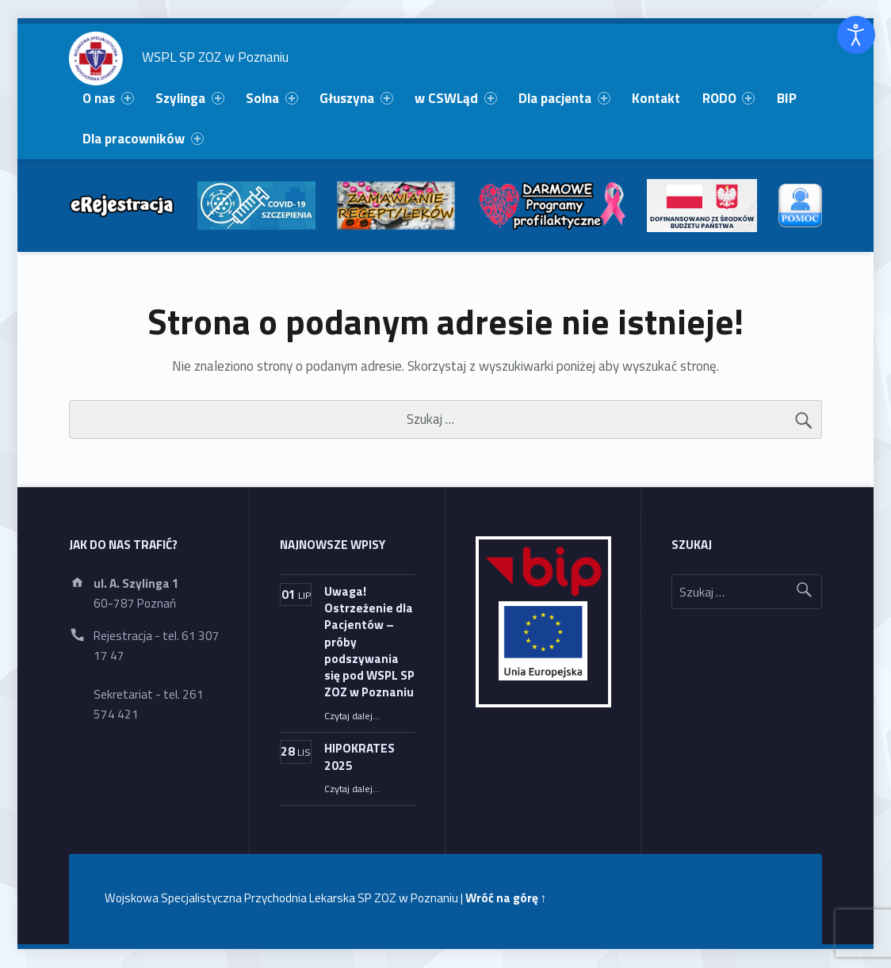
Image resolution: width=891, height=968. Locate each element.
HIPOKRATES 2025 (359, 756)
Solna (271, 98)
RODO (728, 98)
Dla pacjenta (564, 98)
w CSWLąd (455, 98)
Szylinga (189, 98)
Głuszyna (355, 98)
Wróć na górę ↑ (506, 898)
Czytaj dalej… (352, 715)
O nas (107, 98)
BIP (787, 98)
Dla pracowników (142, 138)
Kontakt (656, 98)
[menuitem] (109, 98)
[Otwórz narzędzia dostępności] (856, 35)
